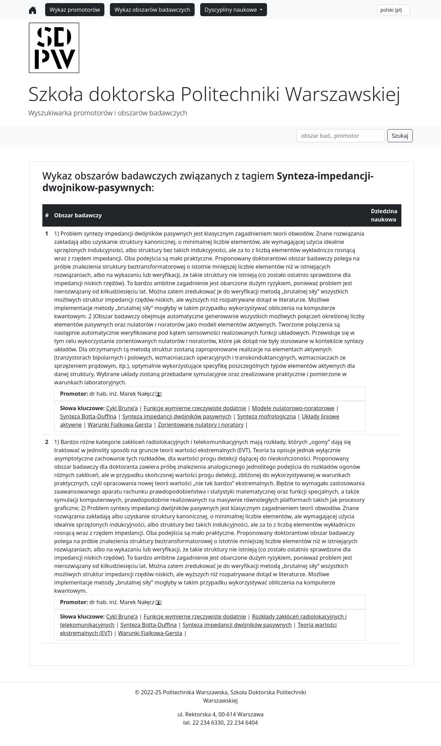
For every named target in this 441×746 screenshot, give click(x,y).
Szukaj (400, 135)
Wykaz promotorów (75, 9)
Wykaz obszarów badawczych (152, 9)
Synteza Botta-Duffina (88, 416)
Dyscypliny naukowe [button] (231, 9)
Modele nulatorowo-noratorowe (293, 408)
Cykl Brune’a (122, 408)
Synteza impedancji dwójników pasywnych (177, 416)
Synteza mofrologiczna (266, 416)
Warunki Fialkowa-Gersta (120, 424)
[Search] (340, 135)
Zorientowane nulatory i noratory (201, 424)
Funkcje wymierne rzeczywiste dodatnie (195, 408)
